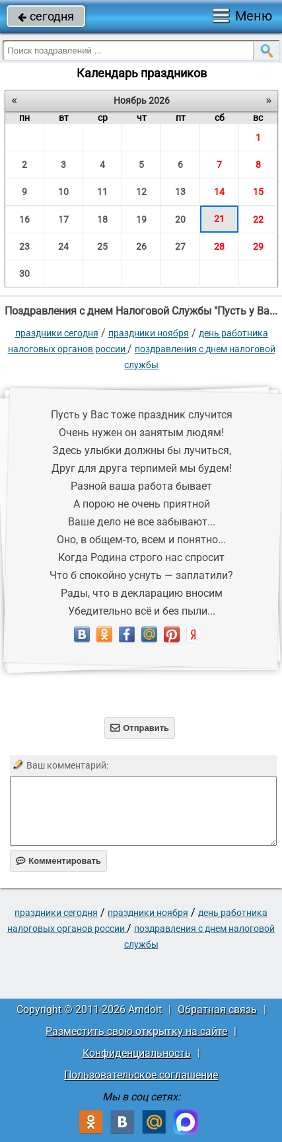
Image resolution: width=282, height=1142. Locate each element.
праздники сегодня (56, 333)
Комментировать (58, 861)
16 (24, 219)
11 (102, 191)
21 (219, 218)
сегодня (46, 16)
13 (180, 191)
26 (141, 246)
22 (258, 219)
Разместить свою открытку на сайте (136, 1031)
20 (180, 219)
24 (63, 246)
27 (180, 246)
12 (141, 191)
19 (141, 219)
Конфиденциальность (137, 1053)
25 (102, 246)
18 (102, 219)
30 (24, 273)
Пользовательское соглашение (141, 1075)
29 (258, 246)
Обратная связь (217, 1009)
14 (219, 191)
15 (258, 191)
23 (24, 246)
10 (63, 191)
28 (219, 246)
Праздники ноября (148, 333)
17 (63, 219)
